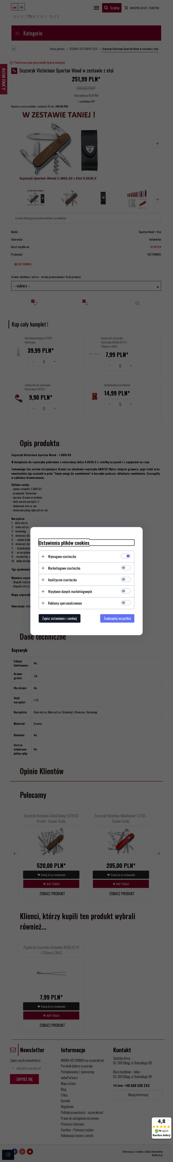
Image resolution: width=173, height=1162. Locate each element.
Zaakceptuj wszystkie (117, 618)
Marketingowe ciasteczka (64, 567)
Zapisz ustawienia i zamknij (59, 618)
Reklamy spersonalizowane (65, 602)
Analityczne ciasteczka (62, 579)
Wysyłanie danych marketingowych (70, 591)
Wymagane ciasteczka (62, 556)
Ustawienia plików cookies (64, 542)
